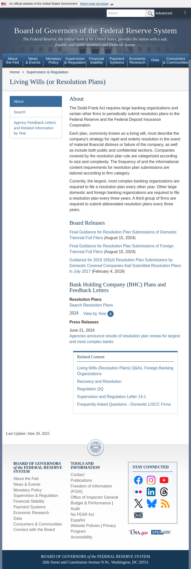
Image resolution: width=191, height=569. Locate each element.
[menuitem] (12, 61)
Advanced (163, 13)
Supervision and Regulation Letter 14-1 (111, 396)
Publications (81, 480)
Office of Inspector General (94, 497)
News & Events (26, 484)
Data (155, 60)
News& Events (33, 60)
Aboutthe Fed (12, 60)
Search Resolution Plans (91, 305)
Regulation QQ (90, 389)
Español (78, 520)
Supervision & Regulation (47, 72)
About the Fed (26, 479)
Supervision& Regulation (75, 60)
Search (20, 112)
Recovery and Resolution (99, 381)
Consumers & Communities (176, 60)
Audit (75, 509)
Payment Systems (29, 507)
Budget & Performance (91, 503)
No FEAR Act (82, 514)
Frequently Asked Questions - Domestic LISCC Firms (124, 404)
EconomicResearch (137, 60)
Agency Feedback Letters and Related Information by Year (35, 127)
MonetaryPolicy (53, 60)
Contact (77, 475)
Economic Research (31, 513)
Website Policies (85, 526)
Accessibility (81, 537)
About (18, 101)
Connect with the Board (34, 529)
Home (15, 72)
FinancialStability (96, 60)
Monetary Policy (27, 490)
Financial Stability (29, 501)
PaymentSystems (117, 60)
